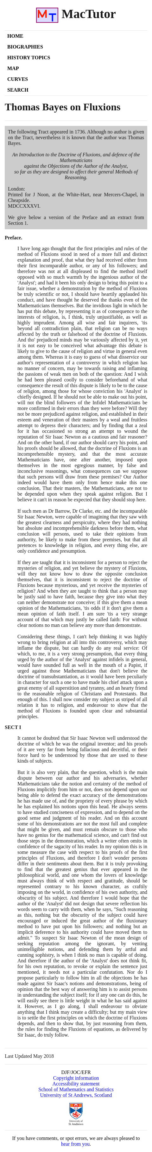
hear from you (75, 1144)
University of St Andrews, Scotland (76, 1095)
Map (13, 68)
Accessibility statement (76, 1083)
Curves (17, 79)
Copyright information (76, 1078)
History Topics (28, 57)
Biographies (25, 46)
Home (15, 36)
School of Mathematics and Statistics (75, 1089)
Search (17, 90)
